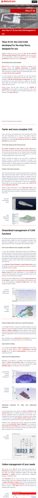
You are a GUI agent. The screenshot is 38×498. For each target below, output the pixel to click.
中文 (33, 5)
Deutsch (28, 5)
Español (22, 5)
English (16, 5)
